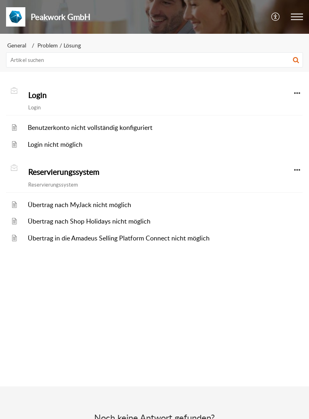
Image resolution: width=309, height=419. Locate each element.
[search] (154, 60)
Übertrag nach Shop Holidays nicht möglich (89, 221)
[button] (276, 17)
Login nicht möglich (55, 144)
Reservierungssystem (63, 172)
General (16, 45)
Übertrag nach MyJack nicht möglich (79, 204)
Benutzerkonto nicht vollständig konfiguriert (90, 127)
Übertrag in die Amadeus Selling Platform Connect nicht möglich (119, 238)
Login (37, 95)
